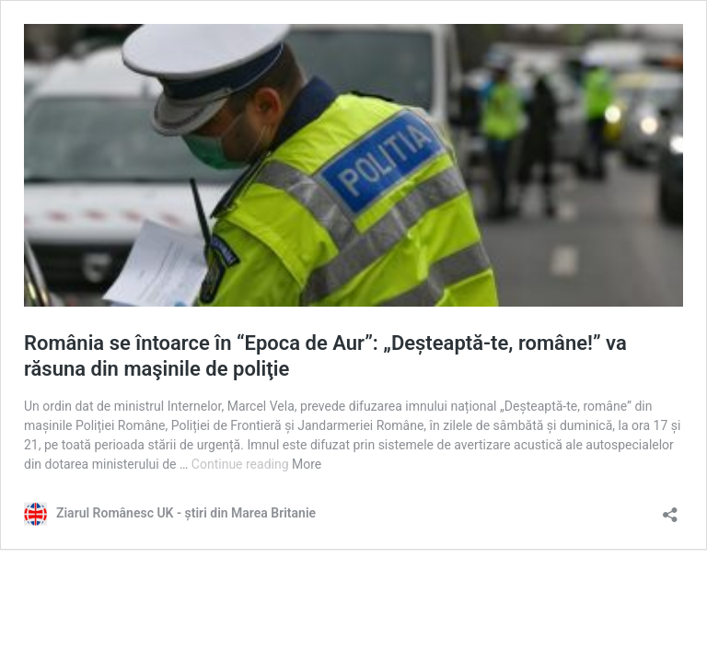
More (306, 464)
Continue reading (241, 464)
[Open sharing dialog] (670, 508)
